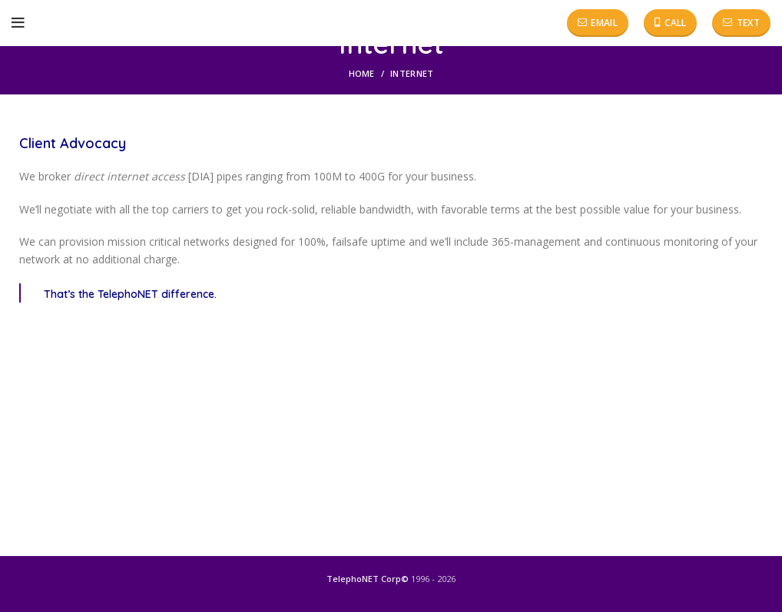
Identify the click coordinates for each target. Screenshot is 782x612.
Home (362, 73)
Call (670, 22)
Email (598, 22)
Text (741, 22)
